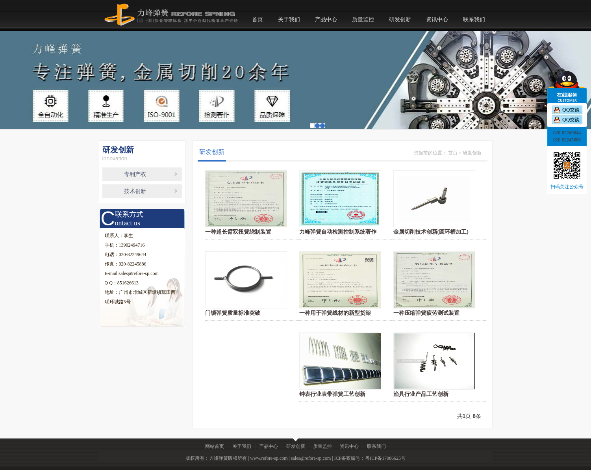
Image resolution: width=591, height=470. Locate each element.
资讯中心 (437, 19)
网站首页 (214, 446)
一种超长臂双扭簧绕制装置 (238, 232)
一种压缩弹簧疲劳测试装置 (426, 313)
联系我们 (474, 19)
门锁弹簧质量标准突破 (232, 313)
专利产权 (135, 174)
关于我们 (289, 19)
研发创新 (400, 19)
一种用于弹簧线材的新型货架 (335, 313)
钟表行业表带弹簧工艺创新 (332, 394)
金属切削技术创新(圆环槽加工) (431, 232)
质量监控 (363, 19)
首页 (257, 19)
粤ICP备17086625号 (385, 458)
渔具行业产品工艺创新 (420, 394)
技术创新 (135, 191)
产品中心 (326, 19)
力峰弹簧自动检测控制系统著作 (337, 232)
